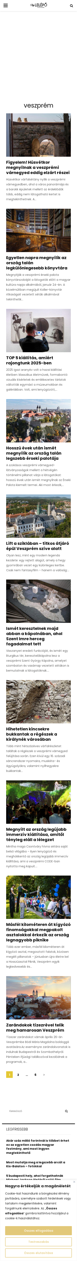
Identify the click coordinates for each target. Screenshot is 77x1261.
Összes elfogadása (38, 1231)
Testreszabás (38, 1242)
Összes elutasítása (38, 1253)
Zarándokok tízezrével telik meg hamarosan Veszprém (35, 1027)
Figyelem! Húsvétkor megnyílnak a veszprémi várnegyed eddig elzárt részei (38, 167)
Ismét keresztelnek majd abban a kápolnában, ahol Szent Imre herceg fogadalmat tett (34, 636)
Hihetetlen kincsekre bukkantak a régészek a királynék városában (31, 734)
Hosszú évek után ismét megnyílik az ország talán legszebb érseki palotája (33, 453)
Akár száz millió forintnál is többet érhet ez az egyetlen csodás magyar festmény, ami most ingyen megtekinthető (37, 1147)
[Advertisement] (38, 58)
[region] (38, 1220)
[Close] (74, 1182)
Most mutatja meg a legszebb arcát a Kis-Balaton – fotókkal (35, 1164)
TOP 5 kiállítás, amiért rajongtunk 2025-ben (29, 360)
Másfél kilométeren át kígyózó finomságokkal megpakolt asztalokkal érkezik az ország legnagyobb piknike (38, 932)
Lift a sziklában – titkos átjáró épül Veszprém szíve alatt (37, 545)
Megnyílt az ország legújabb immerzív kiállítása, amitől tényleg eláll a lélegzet (36, 834)
